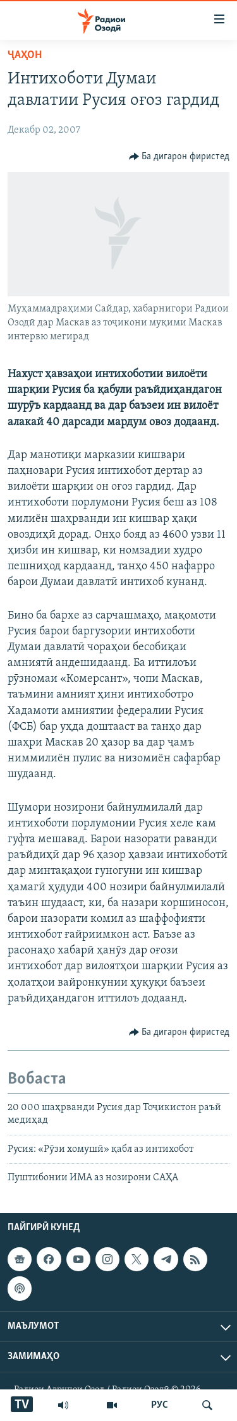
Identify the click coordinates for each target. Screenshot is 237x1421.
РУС (159, 1405)
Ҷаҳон (25, 55)
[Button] (179, 157)
